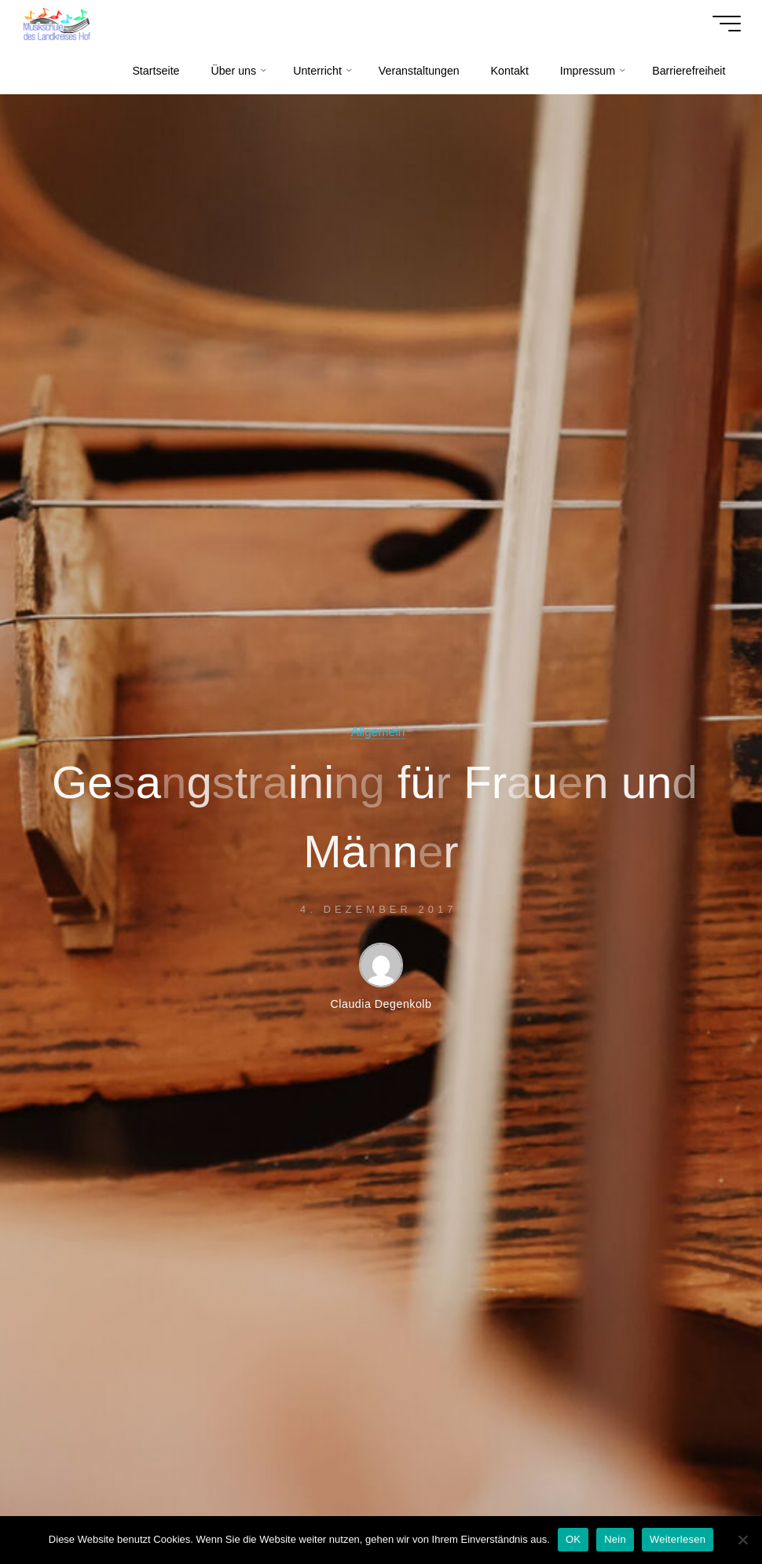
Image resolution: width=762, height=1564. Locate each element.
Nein (615, 1539)
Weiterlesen (677, 1539)
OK (573, 1539)
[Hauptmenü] (726, 23)
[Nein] (742, 1540)
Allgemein (378, 731)
